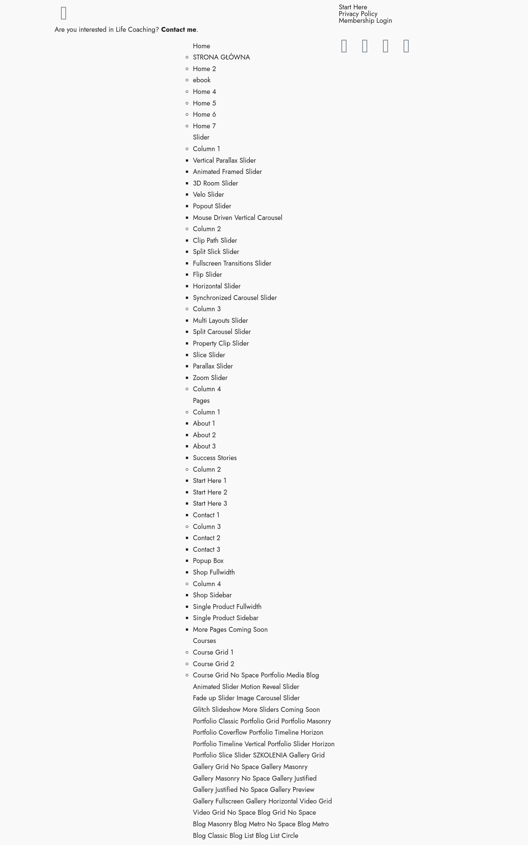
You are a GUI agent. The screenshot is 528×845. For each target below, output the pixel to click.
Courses (204, 641)
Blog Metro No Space (264, 824)
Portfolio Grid (259, 721)
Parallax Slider (213, 366)
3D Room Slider (215, 183)
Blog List (242, 836)
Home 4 (204, 92)
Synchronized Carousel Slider (235, 298)
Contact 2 (206, 538)
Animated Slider (216, 687)
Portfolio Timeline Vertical (229, 744)
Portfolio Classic (216, 721)
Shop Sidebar (212, 595)
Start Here (353, 7)
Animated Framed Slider (227, 172)
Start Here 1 (210, 481)
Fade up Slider (214, 698)
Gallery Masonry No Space (231, 778)
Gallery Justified (294, 778)
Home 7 (204, 126)
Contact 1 (206, 515)
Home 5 (204, 103)
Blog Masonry (212, 824)
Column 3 (207, 309)
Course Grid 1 (213, 652)
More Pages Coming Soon (230, 629)
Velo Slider (208, 194)
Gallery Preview (292, 790)
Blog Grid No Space (287, 812)
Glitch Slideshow (216, 709)
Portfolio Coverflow (220, 732)
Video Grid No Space (224, 812)
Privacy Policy (358, 14)
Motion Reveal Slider (270, 687)
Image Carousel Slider (268, 698)
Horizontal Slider (217, 286)
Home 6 (204, 114)
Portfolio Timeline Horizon (286, 732)
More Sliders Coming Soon (281, 709)
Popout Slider (212, 206)
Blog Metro (313, 824)
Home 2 (204, 69)
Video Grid (316, 801)
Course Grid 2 (213, 664)
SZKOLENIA (270, 755)
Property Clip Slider (221, 343)
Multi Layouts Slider (220, 320)
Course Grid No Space (226, 675)
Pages (201, 400)
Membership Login (365, 20)
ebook (202, 80)
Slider (201, 137)
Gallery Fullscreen (218, 801)
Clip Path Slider (215, 240)
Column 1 (206, 149)
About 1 (204, 423)
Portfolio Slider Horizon (301, 744)
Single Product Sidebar (226, 618)
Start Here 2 (210, 492)
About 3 (204, 446)
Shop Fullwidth (214, 572)
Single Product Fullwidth (227, 607)
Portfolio (272, 675)
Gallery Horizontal (272, 801)
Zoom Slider (210, 378)
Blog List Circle (276, 836)
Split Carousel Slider (222, 332)
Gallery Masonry (284, 767)
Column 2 (207, 229)
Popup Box (208, 561)
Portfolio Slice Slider (222, 755)
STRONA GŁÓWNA (221, 57)
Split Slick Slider (216, 252)
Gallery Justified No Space (230, 790)
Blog (312, 675)
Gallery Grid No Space (226, 767)
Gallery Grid (307, 755)
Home (201, 46)
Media (295, 675)
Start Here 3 (210, 503)
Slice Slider (209, 355)
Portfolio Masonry (306, 721)
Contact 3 (206, 549)
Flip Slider (207, 274)
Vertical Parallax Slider (224, 160)
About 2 (204, 435)
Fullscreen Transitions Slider (232, 263)
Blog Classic (210, 836)
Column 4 (207, 389)
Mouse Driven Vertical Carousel (237, 218)
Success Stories (215, 458)
